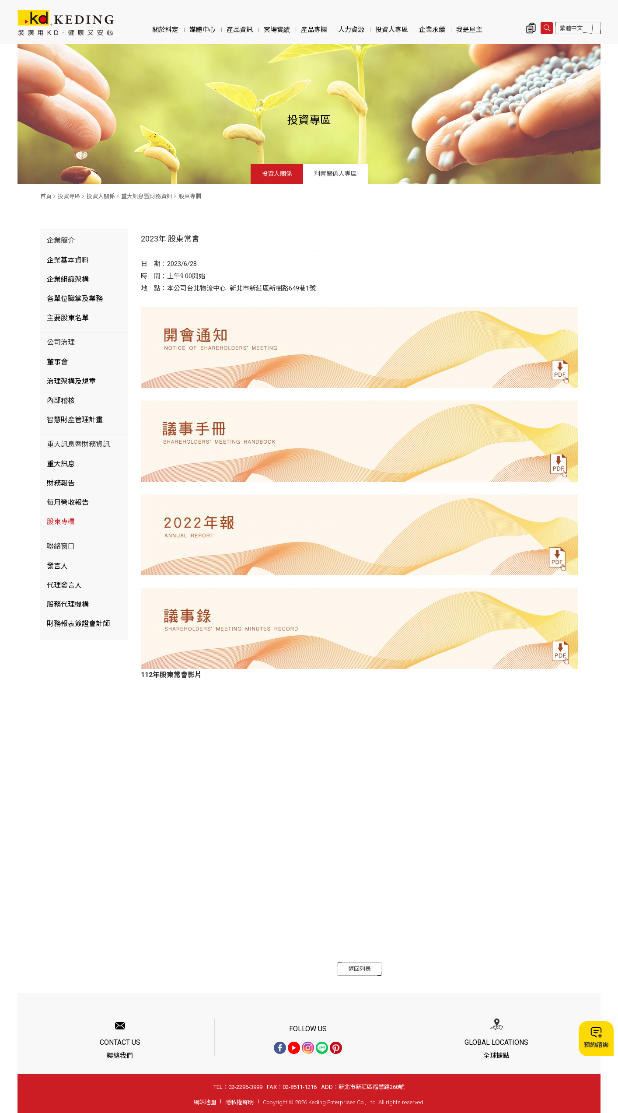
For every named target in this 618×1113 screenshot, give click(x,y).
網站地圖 (204, 1102)
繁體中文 (571, 28)
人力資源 (351, 30)
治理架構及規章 (71, 381)
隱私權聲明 (239, 1102)
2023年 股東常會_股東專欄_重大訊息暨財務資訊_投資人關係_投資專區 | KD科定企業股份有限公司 (65, 23)
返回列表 (359, 969)
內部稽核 (61, 400)
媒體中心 (202, 30)
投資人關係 (277, 173)
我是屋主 (469, 30)
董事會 (57, 362)
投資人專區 (391, 30)
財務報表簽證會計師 (78, 624)
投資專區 (69, 196)
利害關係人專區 (335, 173)
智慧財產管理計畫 (75, 420)
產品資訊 (240, 30)
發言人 (57, 566)
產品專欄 (314, 30)
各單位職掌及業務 (75, 298)
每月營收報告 (68, 502)
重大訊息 (61, 464)
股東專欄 (189, 196)
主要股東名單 (68, 318)
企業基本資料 (68, 260)
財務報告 (61, 483)
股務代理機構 (68, 604)
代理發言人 (64, 585)
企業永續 (432, 30)
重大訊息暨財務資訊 (146, 196)
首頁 (46, 196)
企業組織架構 (68, 279)
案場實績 (277, 30)
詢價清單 (531, 28)
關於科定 (165, 30)
